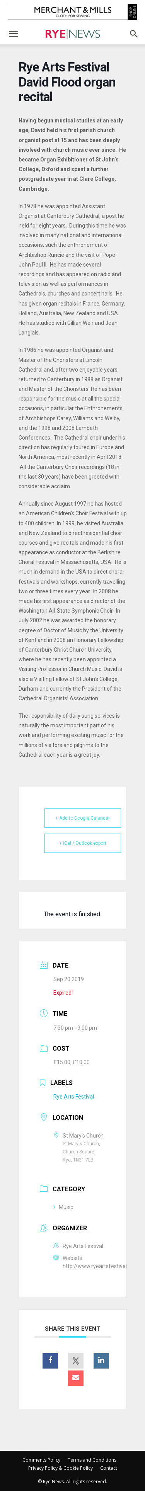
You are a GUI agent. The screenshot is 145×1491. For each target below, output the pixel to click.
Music (63, 1207)
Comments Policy (41, 1460)
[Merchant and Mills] (72, 12)
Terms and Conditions (92, 1460)
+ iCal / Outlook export (82, 843)
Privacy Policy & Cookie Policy (60, 1468)
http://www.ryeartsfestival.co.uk (102, 1266)
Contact (108, 1468)
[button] (13, 34)
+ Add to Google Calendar (82, 818)
